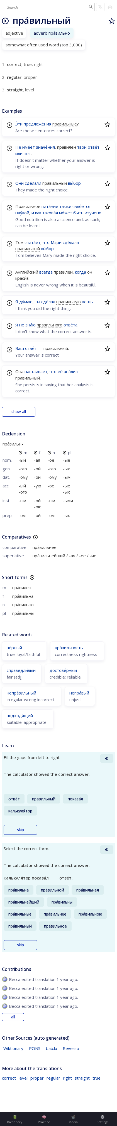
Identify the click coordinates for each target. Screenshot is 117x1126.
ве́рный (14, 647)
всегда (46, 272)
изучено (93, 212)
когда (80, 272)
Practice (44, 1119)
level (23, 1078)
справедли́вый (21, 670)
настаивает (36, 371)
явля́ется (81, 206)
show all (18, 411)
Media (73, 1119)
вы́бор (74, 183)
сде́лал (48, 301)
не (21, 325)
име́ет (28, 147)
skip (20, 829)
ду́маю (26, 301)
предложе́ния (37, 124)
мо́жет (65, 212)
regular (53, 1078)
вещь (87, 301)
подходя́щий (20, 715)
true (96, 1078)
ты (37, 301)
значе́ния (45, 147)
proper (37, 1078)
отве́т (93, 147)
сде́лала (71, 242)
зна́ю (30, 325)
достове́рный (63, 670)
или (19, 153)
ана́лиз (71, 371)
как (38, 212)
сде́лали (33, 183)
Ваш (19, 348)
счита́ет (32, 242)
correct (9, 1078)
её (60, 371)
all (13, 1017)
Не (18, 147)
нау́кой (22, 212)
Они (19, 183)
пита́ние (50, 206)
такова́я (50, 212)
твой (82, 147)
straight (82, 1078)
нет (27, 153)
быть (78, 212)
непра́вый (79, 693)
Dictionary (14, 1119)
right (67, 1078)
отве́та (70, 325)
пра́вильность (69, 647)
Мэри (56, 242)
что (46, 242)
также (65, 206)
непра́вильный (21, 693)
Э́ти (19, 124)
